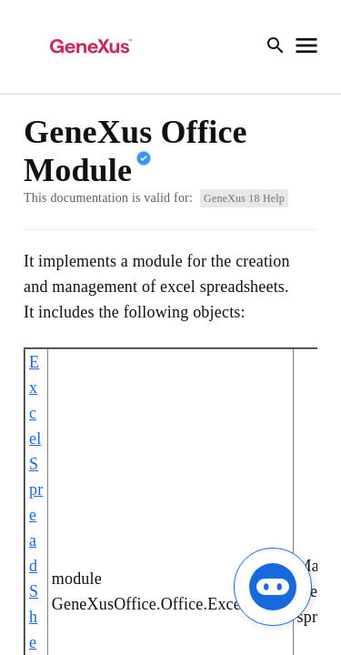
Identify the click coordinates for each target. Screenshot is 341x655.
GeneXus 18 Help (244, 198)
